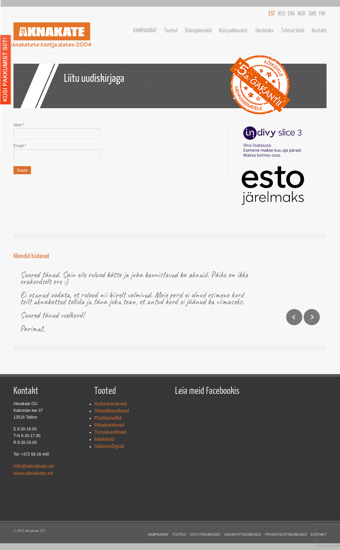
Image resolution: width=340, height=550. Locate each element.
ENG (291, 13)
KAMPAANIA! (145, 30)
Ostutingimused (205, 535)
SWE (312, 13)
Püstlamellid (108, 418)
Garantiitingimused (242, 535)
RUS (281, 13)
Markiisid (104, 439)
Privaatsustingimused (286, 535)
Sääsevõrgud (109, 446)
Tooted (170, 30)
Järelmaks (264, 30)
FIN (322, 13)
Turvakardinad (110, 432)
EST (272, 13)
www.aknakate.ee (33, 473)
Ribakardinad (109, 425)
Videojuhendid (198, 30)
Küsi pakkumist (233, 30)
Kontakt (319, 30)
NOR (301, 13)
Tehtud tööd (292, 30)
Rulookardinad (110, 403)
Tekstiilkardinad (111, 411)
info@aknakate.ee (33, 466)
